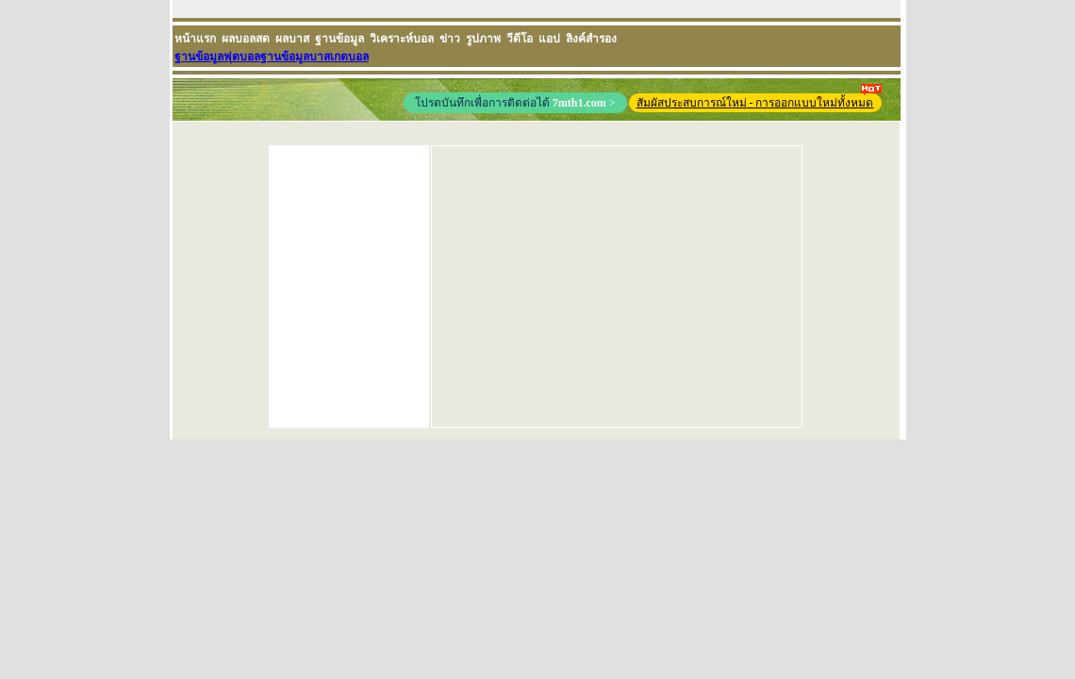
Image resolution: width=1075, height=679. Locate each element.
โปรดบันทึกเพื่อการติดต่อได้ (515, 102)
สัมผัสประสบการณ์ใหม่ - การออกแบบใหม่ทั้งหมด (759, 101)
